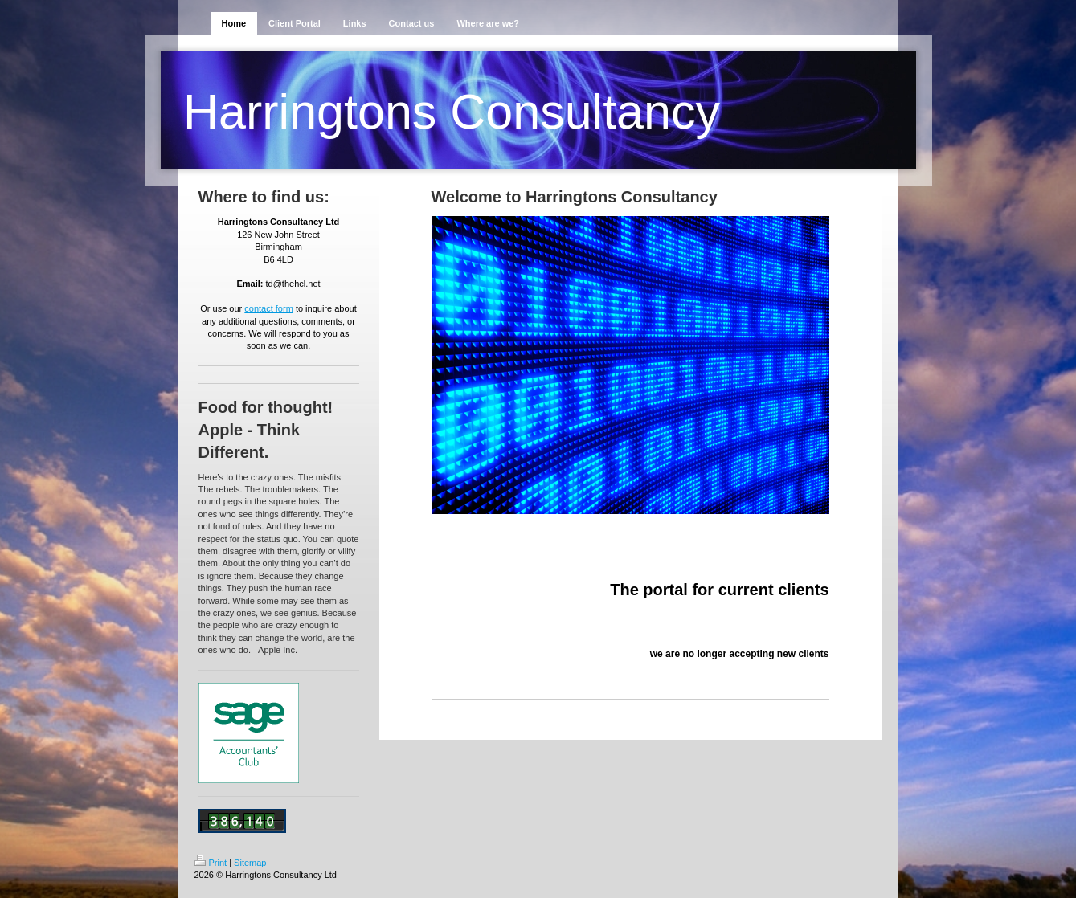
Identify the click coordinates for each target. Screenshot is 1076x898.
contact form (268, 308)
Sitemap (250, 862)
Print (210, 862)
